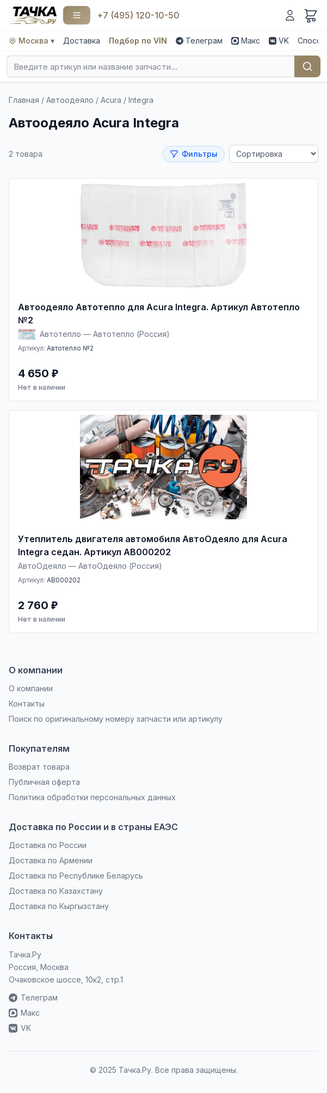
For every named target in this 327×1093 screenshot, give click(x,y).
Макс (245, 40)
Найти (307, 66)
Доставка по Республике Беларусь (76, 875)
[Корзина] (310, 15)
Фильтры (194, 153)
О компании (31, 688)
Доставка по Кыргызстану (59, 906)
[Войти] (290, 15)
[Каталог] (76, 15)
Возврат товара (39, 766)
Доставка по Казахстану (56, 890)
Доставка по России (48, 845)
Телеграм (199, 40)
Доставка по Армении (50, 860)
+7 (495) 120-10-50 (138, 15)
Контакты (27, 703)
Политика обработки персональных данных (92, 797)
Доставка (81, 40)
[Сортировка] (273, 154)
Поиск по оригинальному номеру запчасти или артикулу (116, 718)
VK (279, 40)
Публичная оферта (44, 782)
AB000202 (64, 580)
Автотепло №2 (70, 348)
